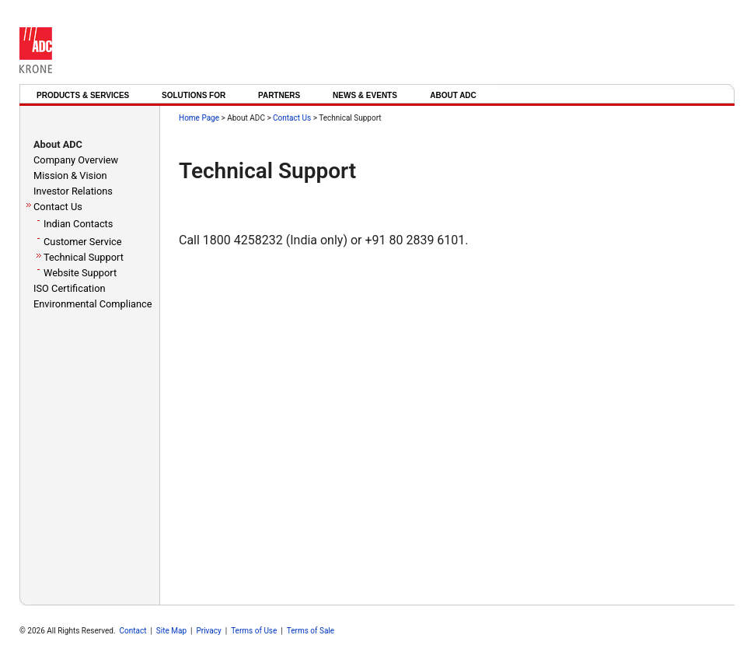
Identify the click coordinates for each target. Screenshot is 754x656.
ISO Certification (69, 288)
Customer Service (83, 241)
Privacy (208, 630)
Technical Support (84, 257)
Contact (133, 630)
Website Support (80, 273)
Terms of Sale (310, 630)
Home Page (199, 118)
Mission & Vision (70, 175)
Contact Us (57, 206)
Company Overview (75, 160)
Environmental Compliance (92, 304)
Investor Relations (73, 191)
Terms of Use (254, 630)
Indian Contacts (78, 224)
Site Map (171, 630)
